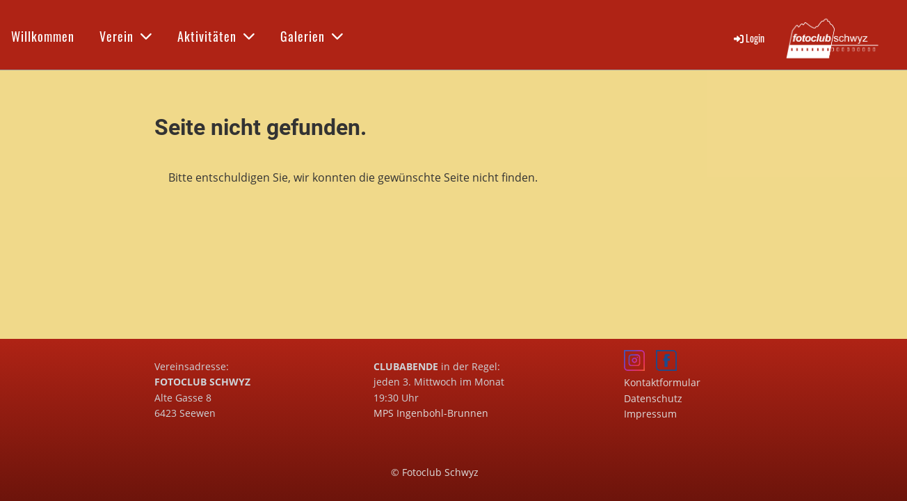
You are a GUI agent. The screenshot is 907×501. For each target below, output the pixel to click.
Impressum (650, 413)
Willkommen (42, 36)
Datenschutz (653, 398)
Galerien (312, 36)
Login (748, 38)
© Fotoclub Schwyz (435, 472)
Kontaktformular (662, 382)
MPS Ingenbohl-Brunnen (431, 413)
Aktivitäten (216, 36)
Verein (125, 36)
